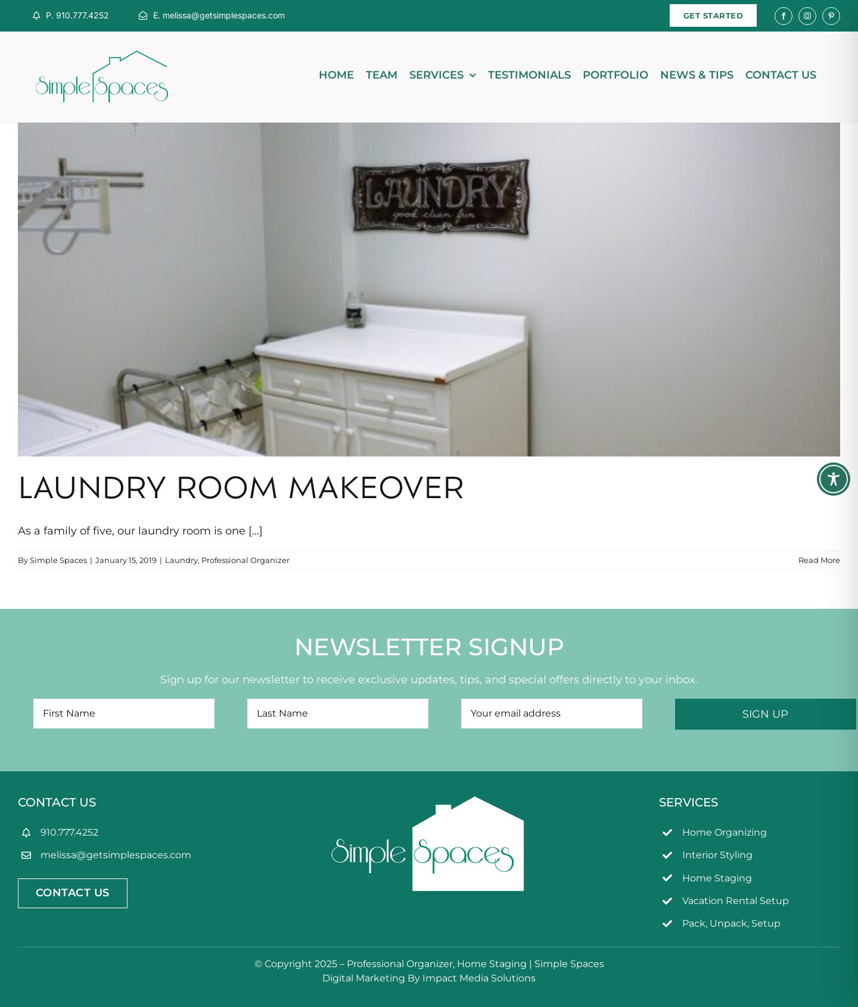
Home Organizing (724, 832)
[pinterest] (831, 16)
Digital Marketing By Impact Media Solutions (429, 978)
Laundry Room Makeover (241, 491)
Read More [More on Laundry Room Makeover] (819, 560)
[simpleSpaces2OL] (102, 55)
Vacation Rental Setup (735, 900)
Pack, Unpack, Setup (731, 923)
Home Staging (717, 878)
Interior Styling (717, 855)
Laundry (181, 560)
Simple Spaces (58, 560)
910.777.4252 (69, 832)
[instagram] (807, 16)
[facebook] (783, 16)
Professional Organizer (245, 560)
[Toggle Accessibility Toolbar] (833, 479)
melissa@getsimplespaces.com (116, 855)
